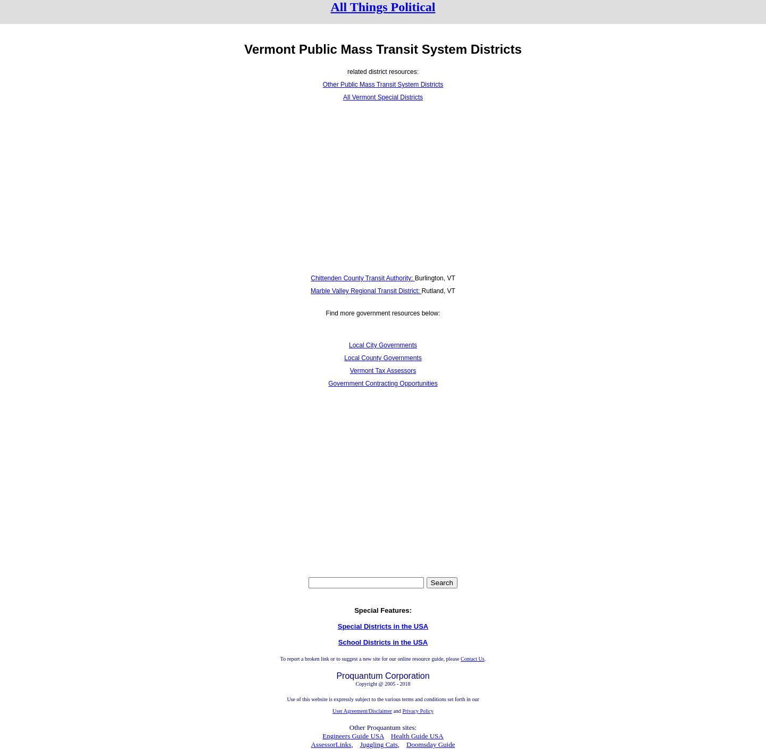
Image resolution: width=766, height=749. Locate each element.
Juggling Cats (379, 744)
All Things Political (383, 7)
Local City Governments (383, 345)
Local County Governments (382, 358)
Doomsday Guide (430, 744)
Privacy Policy (418, 711)
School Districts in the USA (383, 642)
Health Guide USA (417, 736)
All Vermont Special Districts (383, 97)
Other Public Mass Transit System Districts (383, 84)
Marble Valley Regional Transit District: (366, 291)
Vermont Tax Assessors (383, 370)
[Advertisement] (383, 187)
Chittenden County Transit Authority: (362, 278)
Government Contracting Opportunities (382, 383)
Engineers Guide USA (353, 736)
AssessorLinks (331, 744)
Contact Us (473, 659)
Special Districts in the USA (383, 626)
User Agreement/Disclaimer (362, 711)
